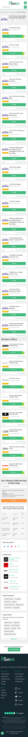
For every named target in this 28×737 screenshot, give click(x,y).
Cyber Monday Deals (20, 679)
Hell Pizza (11, 564)
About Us (3, 690)
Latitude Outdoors (23, 441)
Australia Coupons (4, 667)
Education (14, 601)
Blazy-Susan (24, 373)
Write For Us (4, 695)
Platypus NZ (7, 628)
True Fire (24, 390)
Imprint (2, 697)
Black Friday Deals (19, 674)
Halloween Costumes (9, 631)
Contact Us (3, 692)
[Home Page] (2, 12)
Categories (6, 12)
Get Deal (14, 70)
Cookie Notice (19, 731)
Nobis (19, 628)
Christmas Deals (19, 681)
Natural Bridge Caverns (14, 586)
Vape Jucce (12, 575)
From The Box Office (21, 12)
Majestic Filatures (8, 622)
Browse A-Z (14, 639)
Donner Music (23, 356)
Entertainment (12, 12)
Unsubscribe (4, 493)
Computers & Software (9, 604)
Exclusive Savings (5, 674)
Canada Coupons (12, 667)
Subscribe (14, 500)
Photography (17, 598)
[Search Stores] (25, 7)
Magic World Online (13, 569)
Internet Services (8, 607)
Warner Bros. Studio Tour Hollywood (15, 558)
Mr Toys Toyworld (15, 625)
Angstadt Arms (23, 424)
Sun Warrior (24, 407)
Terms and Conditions (14, 733)
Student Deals (4, 676)
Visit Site (13, 20)
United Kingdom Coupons (22, 667)
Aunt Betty (13, 628)
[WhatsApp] (3, 733)
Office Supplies (16, 607)
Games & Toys (7, 601)
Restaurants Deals (5, 679)
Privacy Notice (13, 731)
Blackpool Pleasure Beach (10, 634)
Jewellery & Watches (8, 598)
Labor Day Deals (19, 676)
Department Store (19, 604)
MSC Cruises (7, 625)
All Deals (3, 684)
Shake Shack (16, 622)
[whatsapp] (18, 546)
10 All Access (12, 581)
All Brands (3, 681)
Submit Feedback (14, 649)
